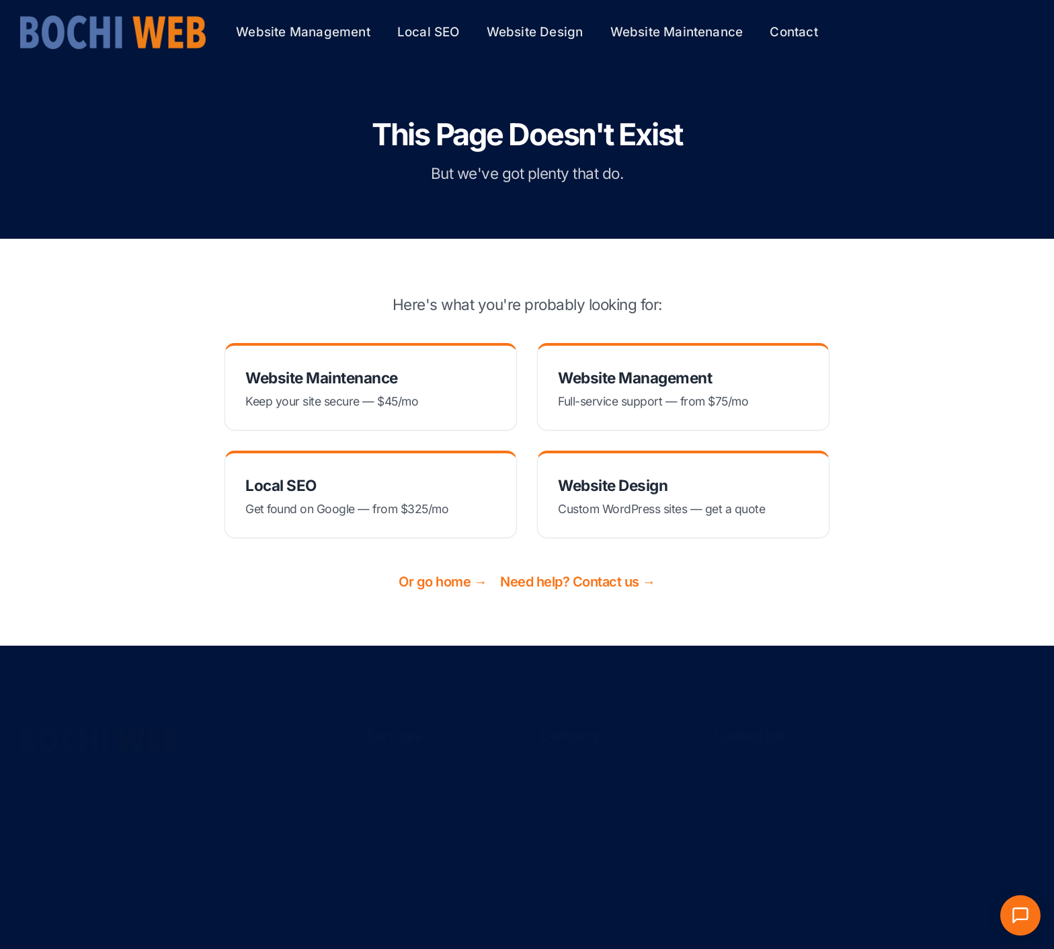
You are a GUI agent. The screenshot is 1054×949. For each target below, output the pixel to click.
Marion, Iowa (748, 796)
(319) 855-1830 (753, 749)
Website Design (535, 32)
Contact (793, 32)
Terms (36, 761)
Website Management (303, 32)
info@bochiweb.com (768, 772)
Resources (568, 772)
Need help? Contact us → (577, 582)
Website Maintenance (676, 32)
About (556, 749)
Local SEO (428, 32)
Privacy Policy (99, 761)
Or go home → (443, 582)
